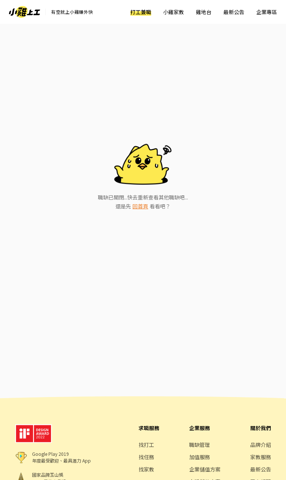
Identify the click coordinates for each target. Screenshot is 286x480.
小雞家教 (173, 12)
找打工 (146, 444)
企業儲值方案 (204, 469)
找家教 (146, 469)
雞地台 (204, 12)
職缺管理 (199, 444)
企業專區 (266, 12)
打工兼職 (140, 12)
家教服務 (260, 457)
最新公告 (233, 12)
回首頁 (140, 206)
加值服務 (199, 457)
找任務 (146, 457)
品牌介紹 (260, 444)
